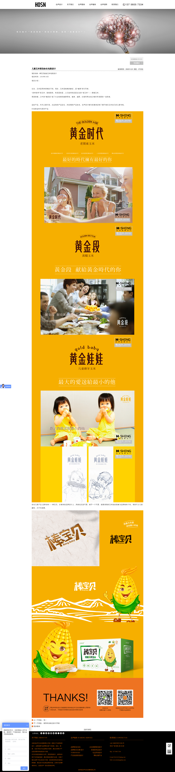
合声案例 (81, 4)
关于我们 (70, 4)
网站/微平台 (98, 755)
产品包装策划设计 (77, 755)
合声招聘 (103, 4)
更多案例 (37, 726)
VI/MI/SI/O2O (75, 752)
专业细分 (136, 63)
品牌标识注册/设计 (77, 750)
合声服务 (92, 4)
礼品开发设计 (97, 752)
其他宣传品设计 (96, 750)
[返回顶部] (87, 729)
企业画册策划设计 (96, 747)
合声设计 (59, 4)
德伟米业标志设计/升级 (52, 723)
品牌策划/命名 (76, 747)
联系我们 (115, 4)
